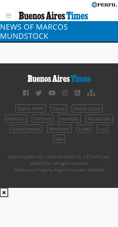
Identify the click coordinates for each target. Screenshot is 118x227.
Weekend (59, 128)
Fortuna (42, 118)
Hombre (69, 118)
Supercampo (26, 128)
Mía (59, 139)
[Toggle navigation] (10, 15)
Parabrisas (99, 118)
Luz (102, 128)
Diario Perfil (30, 108)
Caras (59, 108)
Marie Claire (87, 108)
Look (84, 128)
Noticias (16, 118)
